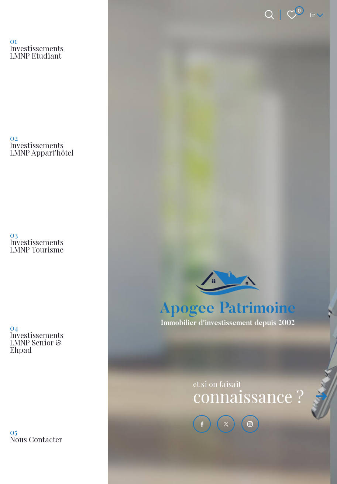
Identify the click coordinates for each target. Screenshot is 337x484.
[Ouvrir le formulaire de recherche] (269, 15)
